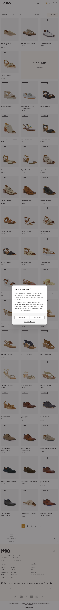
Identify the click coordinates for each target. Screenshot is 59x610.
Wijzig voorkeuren (29, 321)
